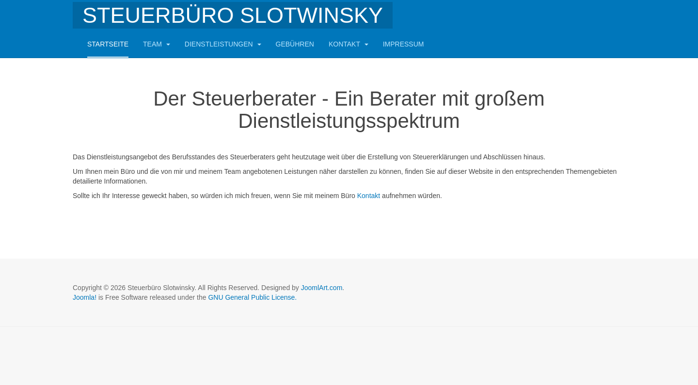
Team (156, 44)
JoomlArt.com (322, 288)
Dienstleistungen (223, 44)
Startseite (107, 44)
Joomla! (84, 297)
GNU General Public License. (252, 297)
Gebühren (295, 44)
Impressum (403, 44)
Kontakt (348, 44)
